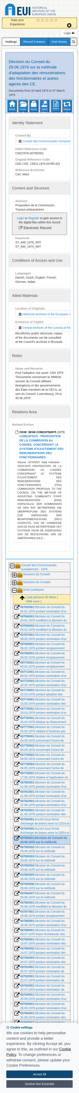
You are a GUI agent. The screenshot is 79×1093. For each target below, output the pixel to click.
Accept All (39, 1074)
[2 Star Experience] (43, 20)
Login (69, 33)
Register (33, 218)
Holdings (11, 41)
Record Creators (34, 41)
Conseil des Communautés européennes (46, 141)
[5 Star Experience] (56, 20)
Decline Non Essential (39, 1084)
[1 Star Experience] (38, 20)
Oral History (59, 41)
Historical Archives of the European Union (46, 314)
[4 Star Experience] (52, 20)
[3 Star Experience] (47, 20)
